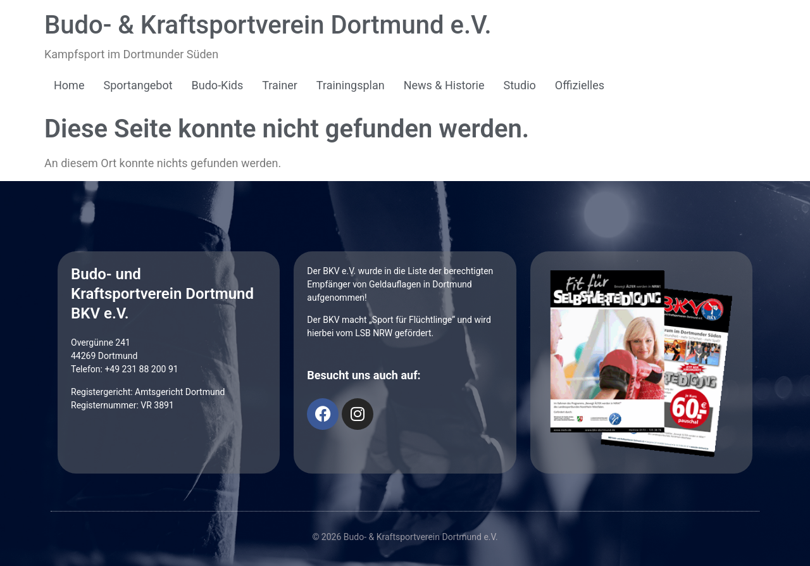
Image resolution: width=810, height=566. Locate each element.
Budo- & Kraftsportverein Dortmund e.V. (268, 25)
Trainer (279, 85)
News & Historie (444, 85)
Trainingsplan (350, 85)
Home (69, 85)
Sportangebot (137, 85)
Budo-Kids (218, 85)
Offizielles (579, 85)
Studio (520, 85)
